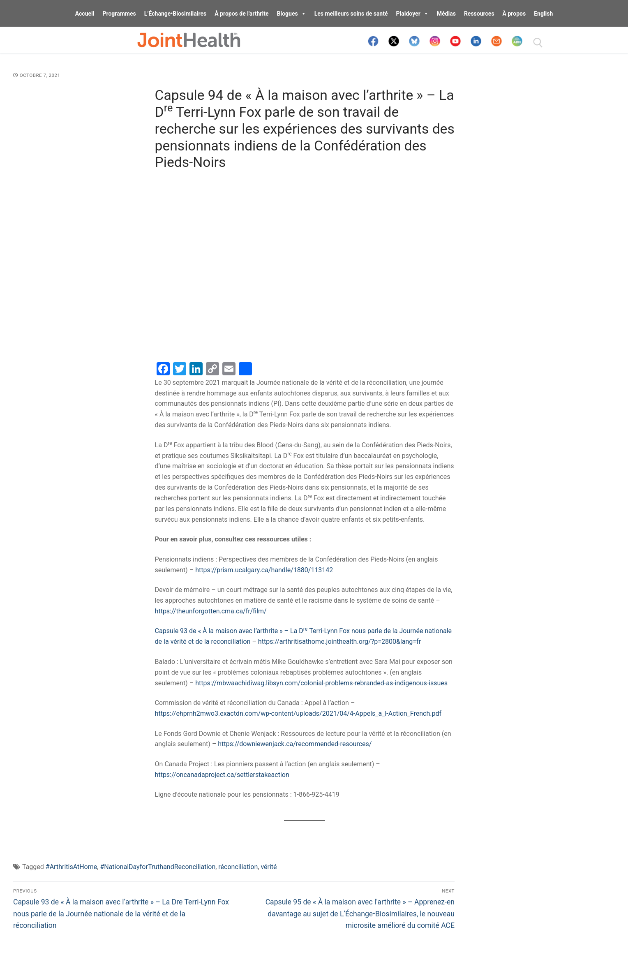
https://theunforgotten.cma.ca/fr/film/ (211, 611)
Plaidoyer (412, 13)
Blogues (291, 13)
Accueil (85, 13)
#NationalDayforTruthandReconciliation (157, 867)
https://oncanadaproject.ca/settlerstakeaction (222, 775)
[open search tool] (538, 43)
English (543, 13)
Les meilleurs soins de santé (351, 13)
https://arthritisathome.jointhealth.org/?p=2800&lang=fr (339, 641)
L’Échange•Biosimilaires (175, 13)
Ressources (479, 13)
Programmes (119, 13)
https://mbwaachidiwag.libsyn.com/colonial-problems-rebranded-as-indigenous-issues (321, 683)
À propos (514, 13)
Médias (446, 13)
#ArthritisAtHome (71, 867)
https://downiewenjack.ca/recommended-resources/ (295, 744)
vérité (269, 867)
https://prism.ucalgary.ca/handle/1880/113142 (264, 570)
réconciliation (238, 867)
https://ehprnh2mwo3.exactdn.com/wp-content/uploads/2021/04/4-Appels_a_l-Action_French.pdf (298, 713)
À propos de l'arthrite (241, 13)
